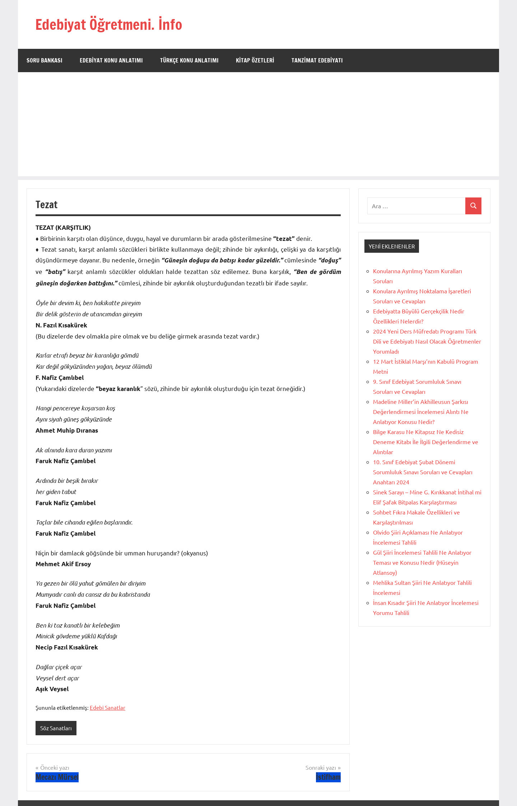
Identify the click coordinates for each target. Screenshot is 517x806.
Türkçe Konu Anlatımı (189, 60)
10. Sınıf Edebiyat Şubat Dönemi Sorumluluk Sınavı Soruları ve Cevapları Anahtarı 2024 (422, 471)
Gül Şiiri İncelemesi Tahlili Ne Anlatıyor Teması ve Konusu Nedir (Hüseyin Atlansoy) (422, 562)
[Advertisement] (258, 126)
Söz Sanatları (56, 728)
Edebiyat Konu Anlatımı (111, 60)
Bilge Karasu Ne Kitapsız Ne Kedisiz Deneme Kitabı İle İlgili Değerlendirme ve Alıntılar (425, 441)
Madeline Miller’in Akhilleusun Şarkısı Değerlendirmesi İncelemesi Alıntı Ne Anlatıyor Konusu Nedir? (421, 411)
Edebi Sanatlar (107, 707)
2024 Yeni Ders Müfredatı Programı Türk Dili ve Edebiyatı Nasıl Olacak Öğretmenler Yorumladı (427, 341)
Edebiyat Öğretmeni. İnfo (108, 24)
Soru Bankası (44, 60)
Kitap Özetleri (255, 60)
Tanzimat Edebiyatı (317, 60)
